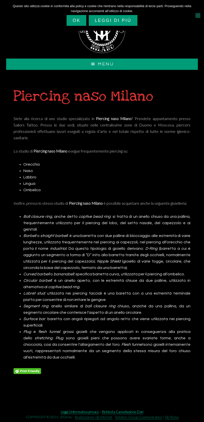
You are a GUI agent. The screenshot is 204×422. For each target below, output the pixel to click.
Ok (76, 20)
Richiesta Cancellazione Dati (122, 412)
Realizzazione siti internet (93, 417)
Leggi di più (113, 20)
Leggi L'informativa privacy (80, 412)
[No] (197, 15)
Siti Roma (172, 417)
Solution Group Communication (138, 417)
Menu (106, 64)
